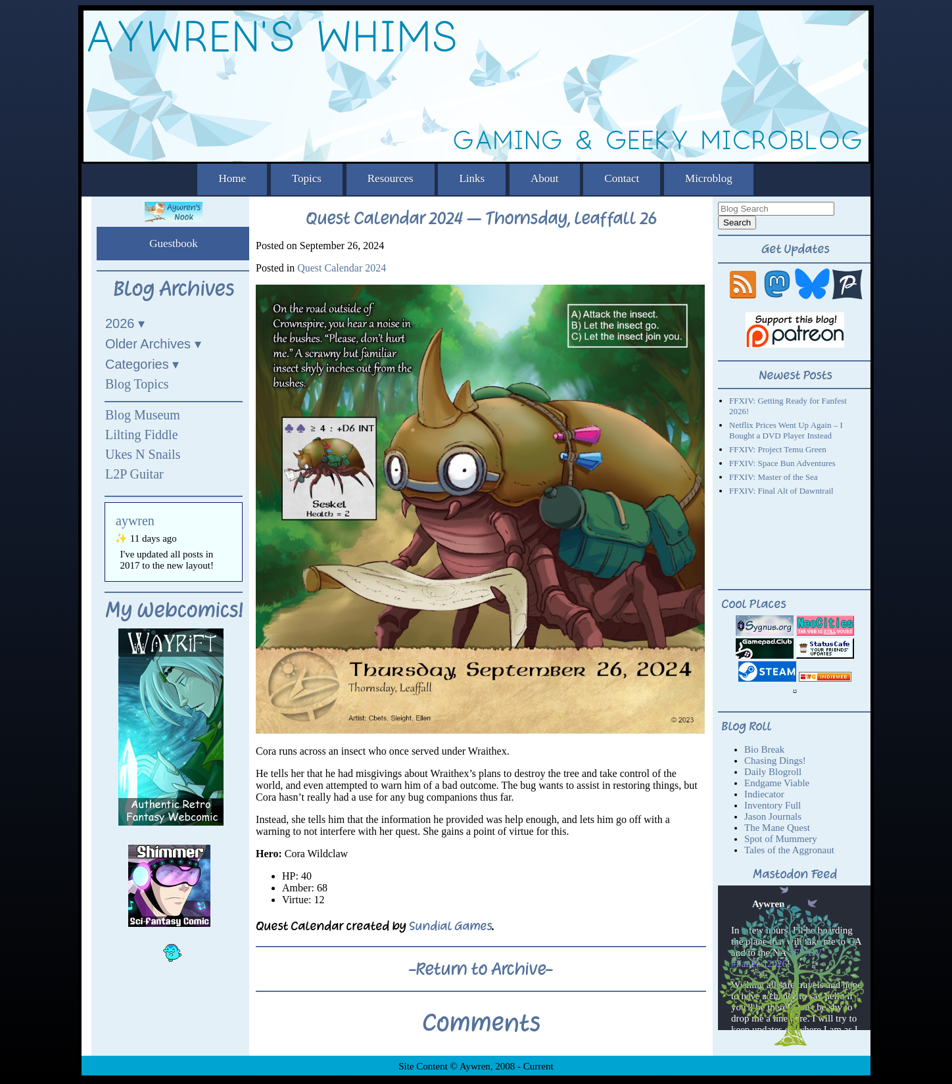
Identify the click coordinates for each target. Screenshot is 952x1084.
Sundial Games (450, 926)
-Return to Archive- (480, 969)
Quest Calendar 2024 (341, 267)
